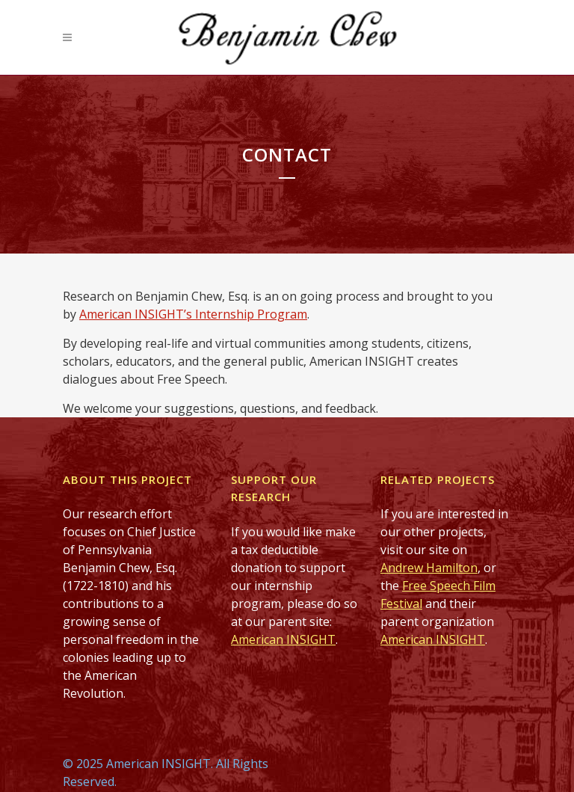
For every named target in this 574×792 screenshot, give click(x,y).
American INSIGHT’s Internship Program (193, 314)
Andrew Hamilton (429, 567)
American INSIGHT (283, 639)
